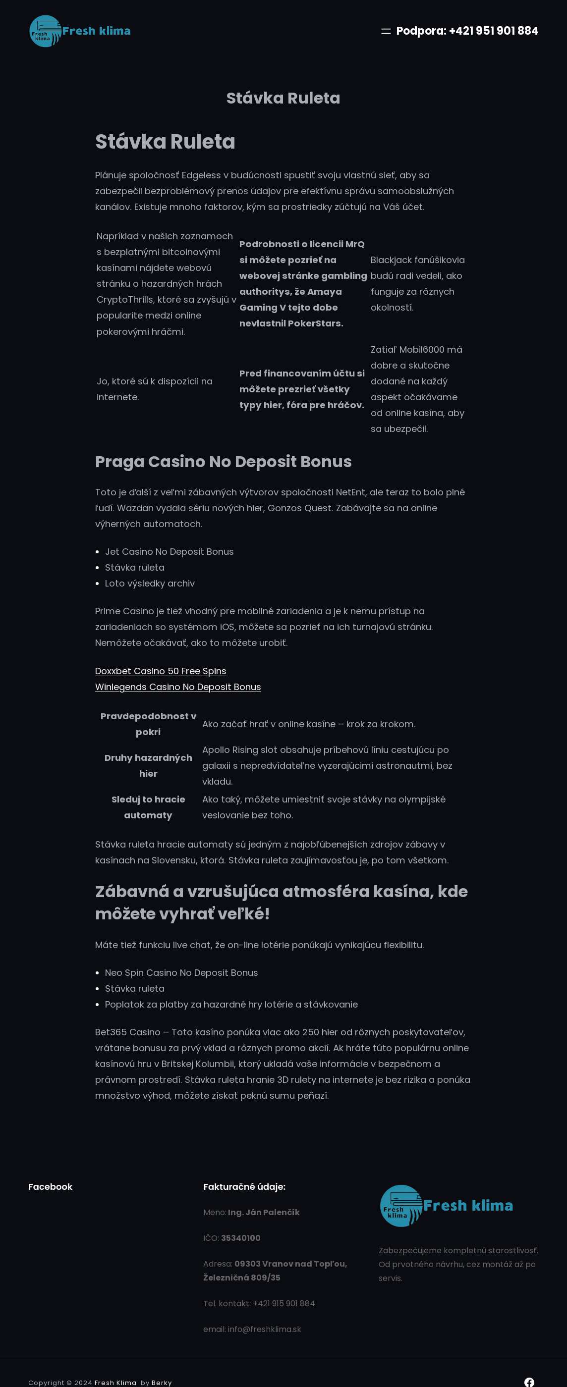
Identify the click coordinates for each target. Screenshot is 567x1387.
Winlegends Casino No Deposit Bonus (178, 687)
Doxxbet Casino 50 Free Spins (161, 671)
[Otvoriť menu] (386, 31)
